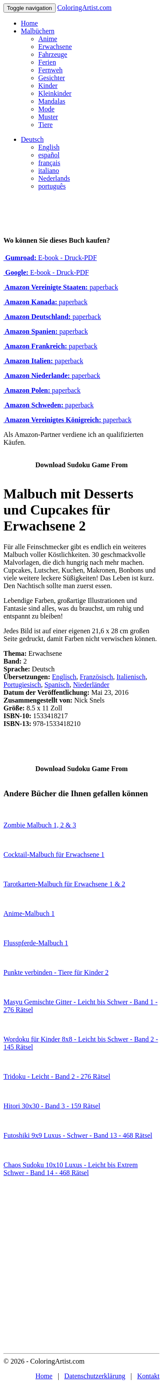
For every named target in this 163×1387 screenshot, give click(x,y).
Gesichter (51, 77)
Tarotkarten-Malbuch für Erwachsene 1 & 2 (64, 884)
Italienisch (131, 676)
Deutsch (32, 139)
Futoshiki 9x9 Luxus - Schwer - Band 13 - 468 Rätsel (77, 1135)
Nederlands (54, 178)
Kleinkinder (54, 93)
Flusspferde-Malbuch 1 (35, 943)
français (49, 162)
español (49, 155)
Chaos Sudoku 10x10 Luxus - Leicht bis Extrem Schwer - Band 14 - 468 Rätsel (70, 1168)
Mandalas (51, 101)
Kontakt (148, 1376)
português (52, 186)
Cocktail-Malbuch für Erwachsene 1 (53, 854)
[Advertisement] (81, 1267)
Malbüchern (37, 31)
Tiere (45, 124)
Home (29, 23)
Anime (47, 38)
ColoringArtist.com (84, 7)
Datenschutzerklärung (94, 1376)
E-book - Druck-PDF (50, 257)
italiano (48, 170)
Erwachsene (55, 46)
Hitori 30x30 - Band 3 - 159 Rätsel (51, 1106)
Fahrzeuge (52, 54)
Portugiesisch (22, 684)
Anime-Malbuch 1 (29, 913)
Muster (48, 116)
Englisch (64, 676)
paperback (60, 287)
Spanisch (57, 684)
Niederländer (91, 684)
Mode (46, 109)
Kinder (47, 85)
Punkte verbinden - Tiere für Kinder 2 (56, 972)
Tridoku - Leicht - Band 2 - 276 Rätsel (56, 1076)
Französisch (96, 676)
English (49, 147)
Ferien (47, 62)
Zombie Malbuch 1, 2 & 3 (39, 825)
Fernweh (50, 70)
